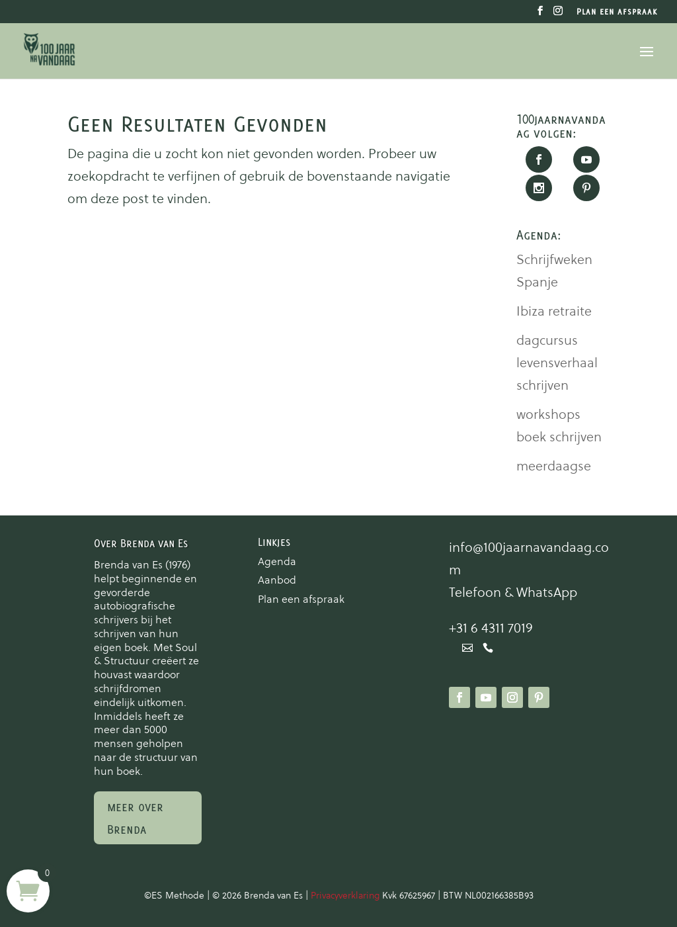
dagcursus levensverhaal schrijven (557, 362)
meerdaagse (553, 466)
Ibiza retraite (554, 311)
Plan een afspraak (617, 12)
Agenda (277, 561)
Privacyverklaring (346, 895)
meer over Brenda (135, 817)
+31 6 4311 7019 (491, 628)
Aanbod (277, 579)
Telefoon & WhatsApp (513, 592)
